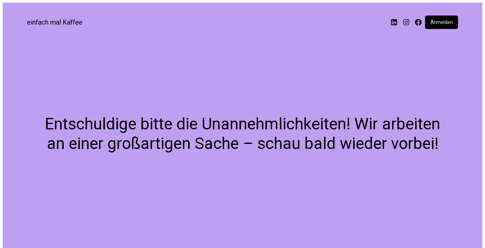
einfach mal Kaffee (55, 22)
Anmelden (441, 22)
